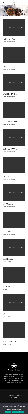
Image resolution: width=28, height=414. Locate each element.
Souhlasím (7, 411)
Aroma (4, 261)
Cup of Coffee (6, 41)
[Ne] (26, 408)
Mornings (10, 289)
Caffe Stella (12, 395)
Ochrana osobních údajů (17, 411)
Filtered (13, 41)
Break (4, 316)
